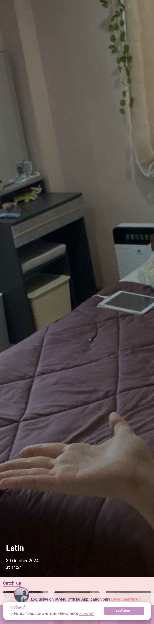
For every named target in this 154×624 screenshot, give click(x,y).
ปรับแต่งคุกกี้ (86, 613)
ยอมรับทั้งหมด (124, 610)
